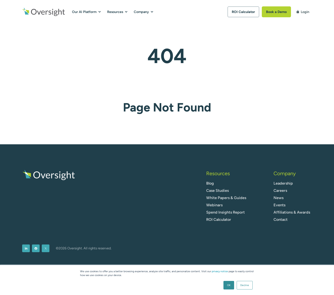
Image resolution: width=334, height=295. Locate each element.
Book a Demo (276, 12)
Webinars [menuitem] (214, 205)
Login (302, 12)
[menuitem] (26, 248)
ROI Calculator (243, 12)
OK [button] (228, 285)
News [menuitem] (279, 197)
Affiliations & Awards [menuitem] (292, 212)
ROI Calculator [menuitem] (218, 219)
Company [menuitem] (285, 173)
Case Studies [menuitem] (217, 190)
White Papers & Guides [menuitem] (226, 197)
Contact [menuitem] (281, 219)
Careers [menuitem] (280, 190)
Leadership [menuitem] (283, 183)
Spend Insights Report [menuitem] (225, 212)
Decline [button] (244, 285)
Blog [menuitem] (210, 183)
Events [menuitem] (279, 205)
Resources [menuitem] (218, 173)
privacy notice (220, 271)
